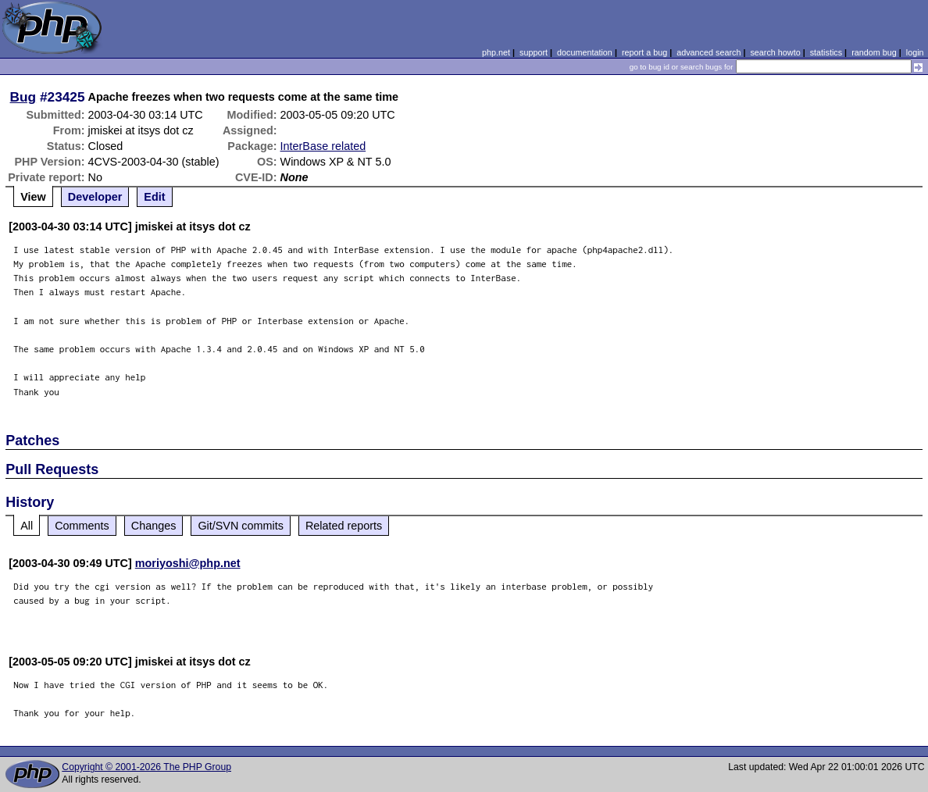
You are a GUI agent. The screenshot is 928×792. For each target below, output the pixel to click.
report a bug (644, 52)
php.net (496, 52)
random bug (874, 52)
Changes (154, 525)
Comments (82, 525)
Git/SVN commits (241, 525)
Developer (95, 197)
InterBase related (323, 146)
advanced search (708, 52)
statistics (826, 52)
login (915, 52)
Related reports (343, 525)
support (533, 52)
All (26, 525)
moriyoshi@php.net (188, 563)
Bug (23, 97)
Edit (154, 197)
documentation (584, 52)
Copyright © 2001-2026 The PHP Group (146, 767)
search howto (775, 52)
